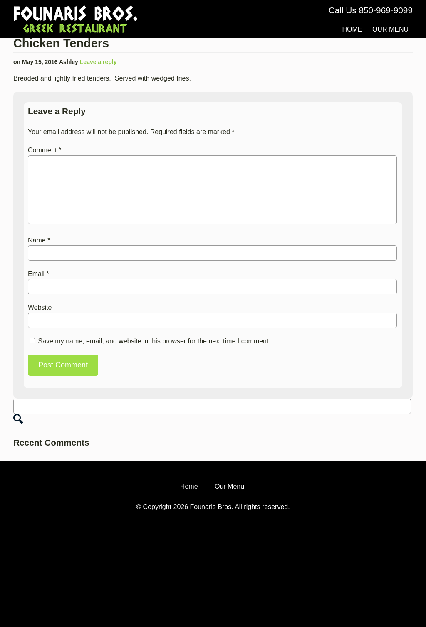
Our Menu (390, 29)
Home (352, 29)
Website (40, 307)
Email (38, 273)
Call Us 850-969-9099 (371, 10)
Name (39, 240)
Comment (44, 150)
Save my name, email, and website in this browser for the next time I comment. (154, 341)
